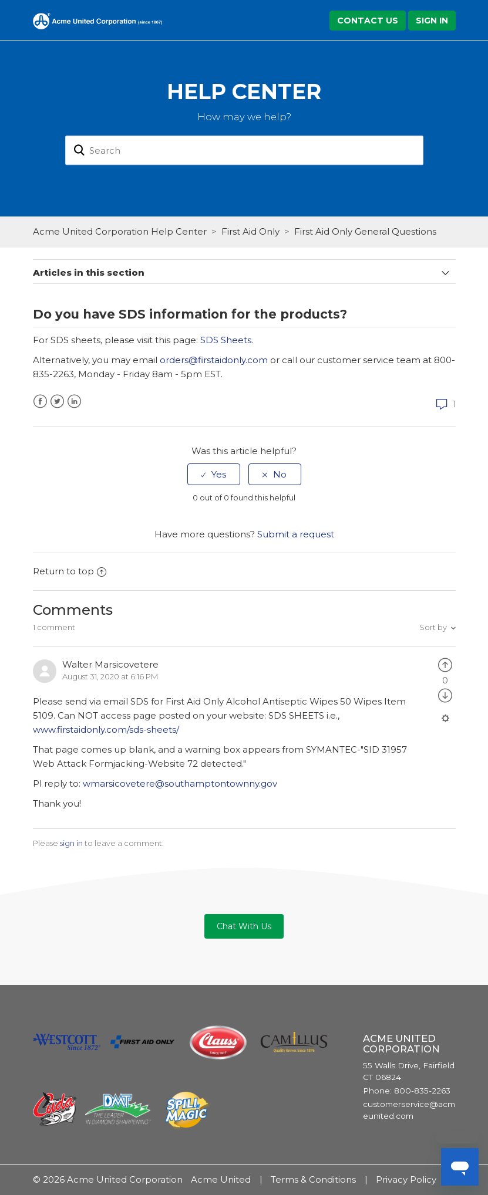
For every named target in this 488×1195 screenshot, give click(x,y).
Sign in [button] (432, 20)
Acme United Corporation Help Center (120, 231)
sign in (71, 843)
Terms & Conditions (313, 1179)
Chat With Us (244, 926)
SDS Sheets (225, 340)
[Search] (244, 150)
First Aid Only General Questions (365, 231)
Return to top (69, 571)
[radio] (213, 474)
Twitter (57, 401)
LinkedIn (74, 401)
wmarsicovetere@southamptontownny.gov (180, 783)
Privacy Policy (406, 1179)
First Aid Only (250, 231)
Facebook (40, 401)
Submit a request (295, 534)
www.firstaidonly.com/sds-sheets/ (107, 729)
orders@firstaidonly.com (214, 359)
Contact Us (367, 20)
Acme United (221, 1179)
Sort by (433, 627)
